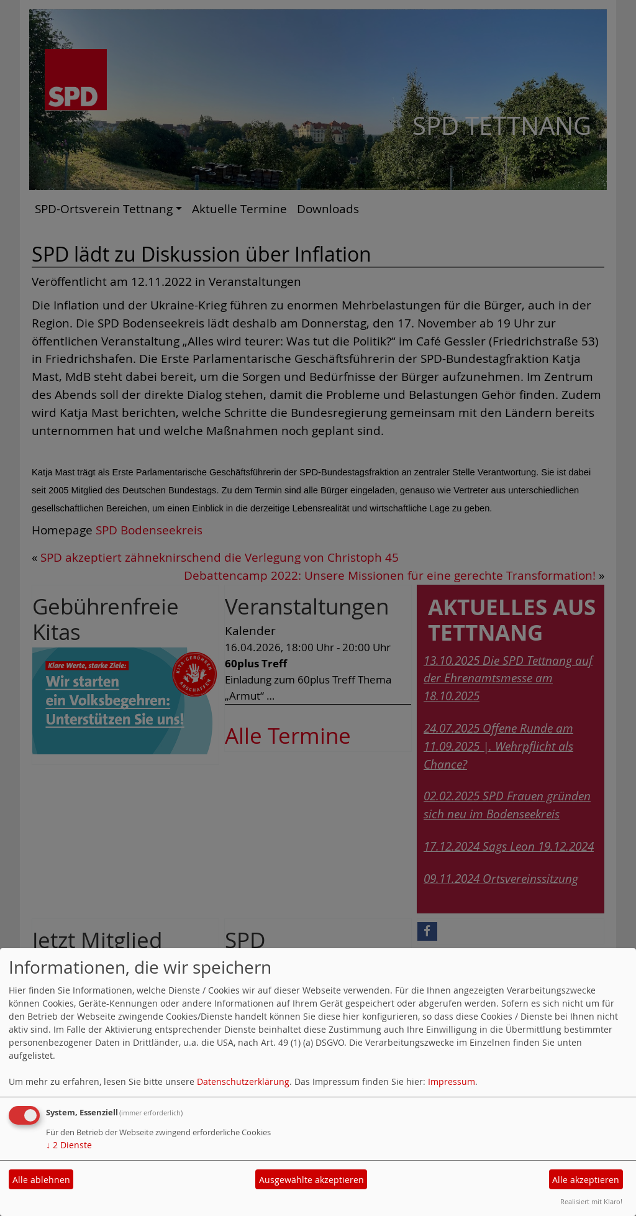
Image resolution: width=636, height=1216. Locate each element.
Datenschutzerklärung (243, 1081)
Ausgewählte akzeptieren (311, 1180)
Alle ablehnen (41, 1180)
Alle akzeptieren (585, 1180)
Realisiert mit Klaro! (591, 1201)
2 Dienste (69, 1145)
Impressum (451, 1081)
